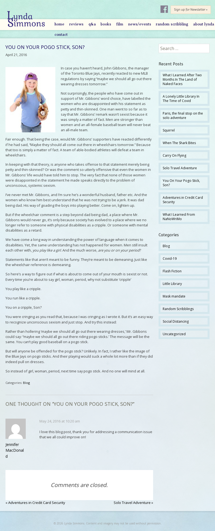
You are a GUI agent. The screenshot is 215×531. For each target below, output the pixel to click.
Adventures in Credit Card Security (36, 502)
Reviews (76, 24)
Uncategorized (174, 334)
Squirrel (169, 130)
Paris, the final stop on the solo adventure (183, 115)
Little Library (172, 283)
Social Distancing (176, 321)
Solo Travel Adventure (132, 502)
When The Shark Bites (179, 143)
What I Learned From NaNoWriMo (179, 216)
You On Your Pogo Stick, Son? (181, 182)
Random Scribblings (178, 309)
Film (119, 24)
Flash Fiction (172, 271)
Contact (61, 35)
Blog (26, 383)
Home (59, 24)
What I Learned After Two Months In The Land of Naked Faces (182, 79)
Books (106, 24)
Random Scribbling (172, 24)
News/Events (139, 24)
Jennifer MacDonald (14, 450)
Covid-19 (170, 258)
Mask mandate (174, 296)
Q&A (92, 24)
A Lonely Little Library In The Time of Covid (181, 98)
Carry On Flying (174, 155)
